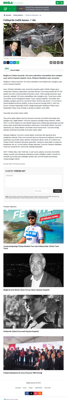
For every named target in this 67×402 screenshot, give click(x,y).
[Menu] (57, 2)
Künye (25, 388)
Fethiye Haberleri (18, 15)
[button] (54, 62)
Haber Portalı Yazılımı (12, 399)
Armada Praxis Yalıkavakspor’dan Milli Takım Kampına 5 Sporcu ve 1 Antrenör (37, 8)
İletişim (31, 388)
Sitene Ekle (47, 388)
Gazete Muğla (14, 70)
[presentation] (10, 9)
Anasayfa (7, 15)
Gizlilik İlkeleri (38, 388)
